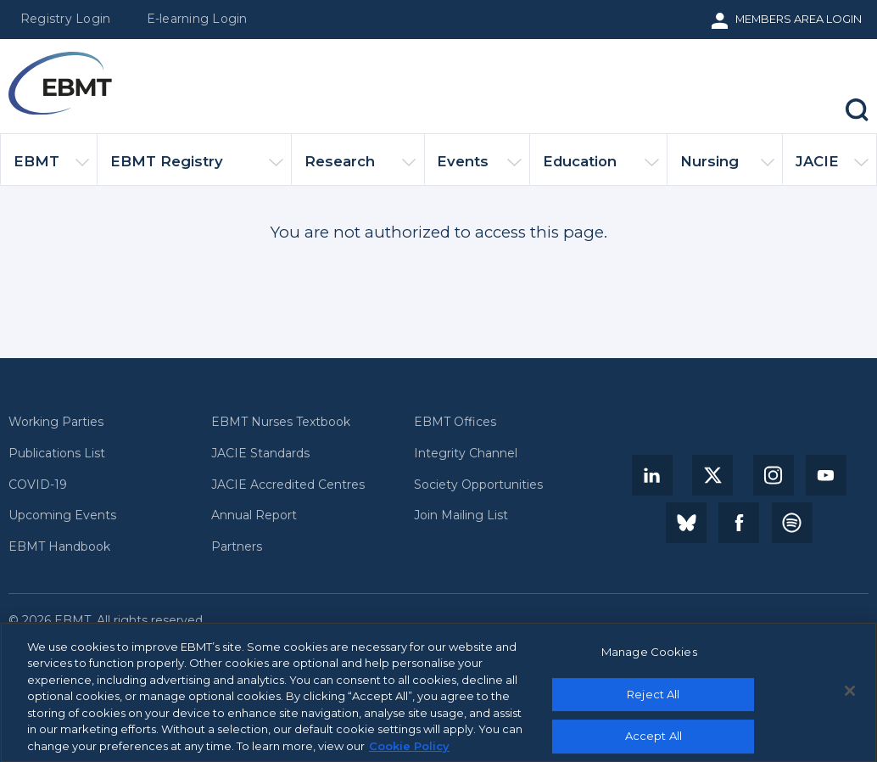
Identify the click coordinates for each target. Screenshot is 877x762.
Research (360, 168)
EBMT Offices (455, 422)
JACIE (832, 168)
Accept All (653, 741)
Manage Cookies (649, 657)
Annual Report (254, 515)
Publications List (56, 453)
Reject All (653, 700)
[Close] (850, 696)
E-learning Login (197, 18)
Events (479, 168)
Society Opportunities (478, 485)
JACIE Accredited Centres (288, 485)
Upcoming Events (62, 515)
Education (601, 168)
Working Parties (55, 422)
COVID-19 (37, 485)
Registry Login (65, 18)
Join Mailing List (461, 515)
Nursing (727, 168)
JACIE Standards (260, 453)
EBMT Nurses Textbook (280, 422)
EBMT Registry (196, 168)
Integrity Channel (465, 453)
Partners (236, 547)
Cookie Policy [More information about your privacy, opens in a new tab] (409, 752)
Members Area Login (798, 18)
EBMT (51, 168)
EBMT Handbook (59, 547)
